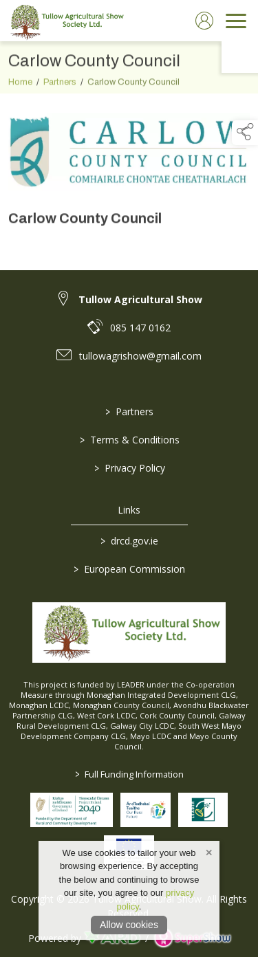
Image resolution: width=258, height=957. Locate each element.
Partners (59, 91)
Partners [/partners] (129, 411)
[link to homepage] (65, 20)
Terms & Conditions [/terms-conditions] (129, 440)
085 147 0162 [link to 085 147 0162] (140, 327)
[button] (245, 132)
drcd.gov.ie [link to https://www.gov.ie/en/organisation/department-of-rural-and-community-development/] (129, 541)
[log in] (204, 21)
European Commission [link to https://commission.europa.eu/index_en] (129, 569)
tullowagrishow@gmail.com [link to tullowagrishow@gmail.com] (140, 355)
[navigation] (236, 20)
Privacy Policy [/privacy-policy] (129, 468)
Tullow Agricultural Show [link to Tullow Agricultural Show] (140, 299)
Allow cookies (129, 924)
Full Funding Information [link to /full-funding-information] (129, 774)
